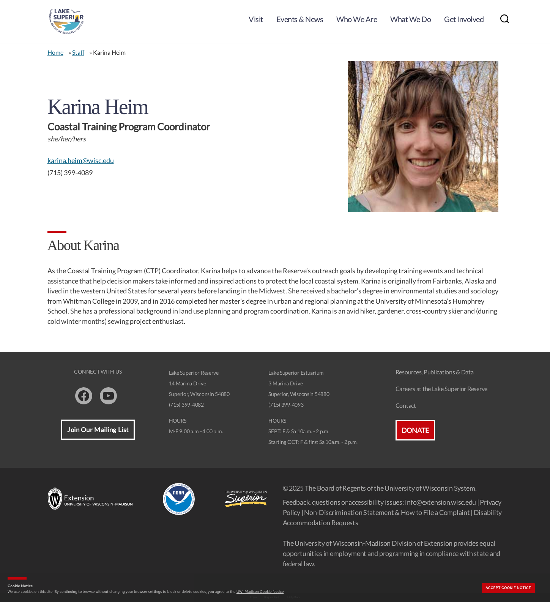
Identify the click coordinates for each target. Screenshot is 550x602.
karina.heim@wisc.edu (80, 160)
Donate (415, 430)
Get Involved (464, 19)
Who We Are (356, 19)
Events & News (299, 19)
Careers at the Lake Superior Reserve (441, 388)
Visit (256, 19)
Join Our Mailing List (98, 430)
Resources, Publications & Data (435, 371)
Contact (406, 405)
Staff (78, 52)
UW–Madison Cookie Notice (260, 591)
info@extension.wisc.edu (440, 502)
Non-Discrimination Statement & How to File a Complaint (387, 512)
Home (55, 52)
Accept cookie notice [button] (508, 588)
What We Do (410, 19)
